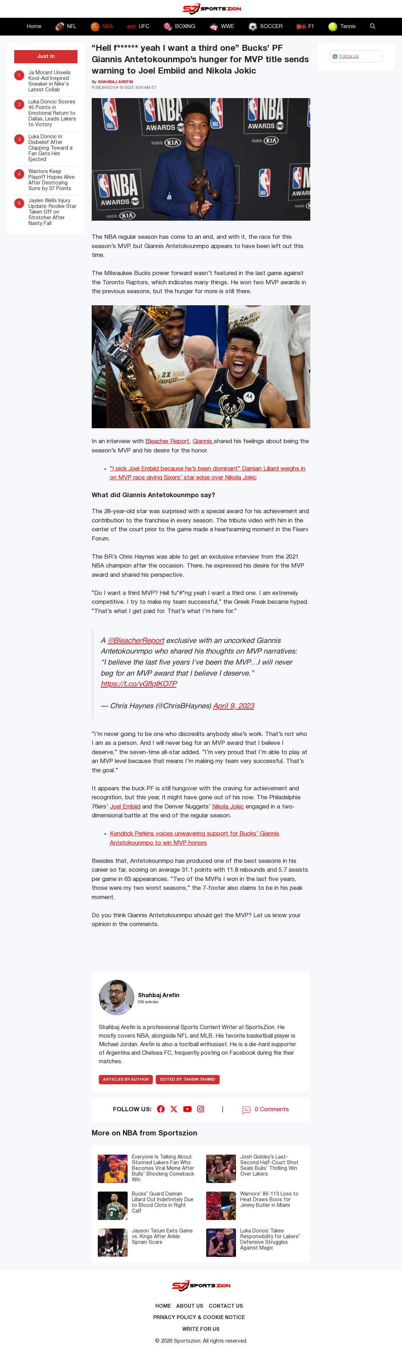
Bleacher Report (167, 441)
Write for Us (201, 1329)
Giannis (203, 441)
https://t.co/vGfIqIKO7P (138, 684)
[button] (372, 27)
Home (34, 26)
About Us (189, 1306)
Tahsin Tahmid (187, 1079)
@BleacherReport (135, 641)
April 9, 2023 (233, 706)
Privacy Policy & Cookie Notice (199, 1318)
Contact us (226, 1306)
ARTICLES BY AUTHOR (126, 1079)
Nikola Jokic (228, 807)
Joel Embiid (125, 807)
